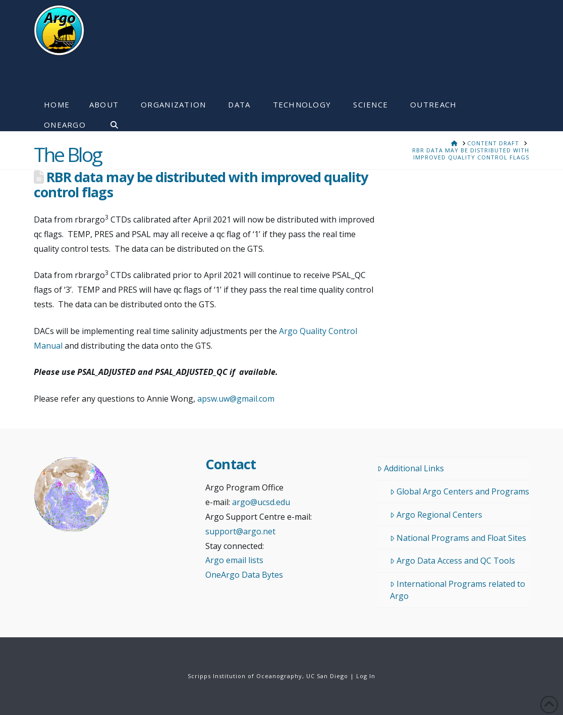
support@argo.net (240, 531)
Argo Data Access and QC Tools (452, 560)
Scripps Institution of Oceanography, (246, 676)
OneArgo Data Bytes (244, 574)
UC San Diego (327, 676)
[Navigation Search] (109, 121)
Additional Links (410, 468)
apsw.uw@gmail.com (235, 398)
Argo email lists (234, 560)
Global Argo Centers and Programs (459, 491)
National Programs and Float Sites (458, 537)
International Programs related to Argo (457, 589)
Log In (365, 676)
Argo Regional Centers (436, 514)
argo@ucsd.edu (261, 502)
